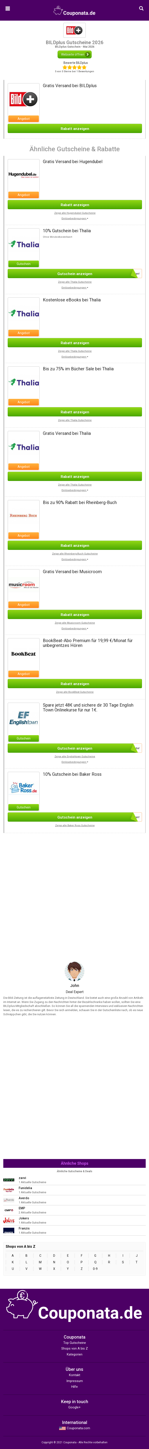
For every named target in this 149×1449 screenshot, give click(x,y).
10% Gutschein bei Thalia (67, 230)
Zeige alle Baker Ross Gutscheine (75, 825)
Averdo (24, 1198)
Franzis (24, 1228)
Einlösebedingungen (75, 218)
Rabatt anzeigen (75, 128)
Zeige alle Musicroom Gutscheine (75, 622)
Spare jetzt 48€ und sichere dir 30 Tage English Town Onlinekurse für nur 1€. (88, 707)
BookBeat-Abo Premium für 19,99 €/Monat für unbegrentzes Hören (88, 643)
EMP (22, 1208)
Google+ (74, 1407)
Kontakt (74, 1375)
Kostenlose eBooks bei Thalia (72, 299)
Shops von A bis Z (74, 1348)
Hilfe (74, 1387)
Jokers (24, 1218)
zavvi (22, 1178)
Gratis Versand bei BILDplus (70, 85)
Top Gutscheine (74, 1343)
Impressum (74, 1381)
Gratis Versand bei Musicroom (72, 571)
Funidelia (25, 1188)
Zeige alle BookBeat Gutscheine (75, 692)
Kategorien (74, 1354)
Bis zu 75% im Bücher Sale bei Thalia (78, 368)
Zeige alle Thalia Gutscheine (75, 282)
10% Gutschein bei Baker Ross (72, 774)
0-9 (95, 1269)
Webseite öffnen (75, 54)
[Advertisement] (74, 863)
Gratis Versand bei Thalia (67, 433)
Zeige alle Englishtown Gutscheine (75, 756)
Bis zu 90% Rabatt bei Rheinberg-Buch (80, 502)
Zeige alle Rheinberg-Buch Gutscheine (75, 553)
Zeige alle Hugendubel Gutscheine (75, 213)
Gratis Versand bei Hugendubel (72, 161)
